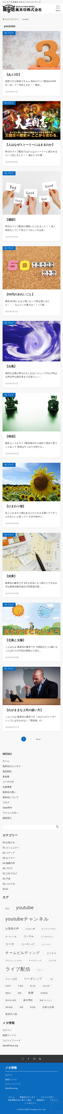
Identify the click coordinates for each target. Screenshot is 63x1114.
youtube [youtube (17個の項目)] (25, 907)
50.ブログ (8, 868)
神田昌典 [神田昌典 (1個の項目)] (9, 1007)
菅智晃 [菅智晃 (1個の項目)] (32, 1007)
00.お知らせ (9, 842)
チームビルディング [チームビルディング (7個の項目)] (22, 953)
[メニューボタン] (58, 8)
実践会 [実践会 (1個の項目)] (8, 993)
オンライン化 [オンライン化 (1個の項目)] (11, 937)
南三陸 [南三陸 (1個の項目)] (32, 986)
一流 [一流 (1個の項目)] (51, 979)
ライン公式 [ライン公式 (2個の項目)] (11, 979)
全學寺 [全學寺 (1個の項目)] (8, 986)
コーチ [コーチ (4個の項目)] (9, 944)
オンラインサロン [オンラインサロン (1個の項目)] (49, 929)
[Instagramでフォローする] (34, 1059)
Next (38, 739)
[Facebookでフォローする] (28, 1059)
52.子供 (6, 878)
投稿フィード (9, 1035)
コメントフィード (12, 1040)
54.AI (5, 889)
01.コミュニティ (11, 847)
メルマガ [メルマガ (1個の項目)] (52, 960)
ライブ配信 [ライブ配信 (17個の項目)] (17, 969)
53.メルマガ (9, 884)
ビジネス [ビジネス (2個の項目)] (51, 953)
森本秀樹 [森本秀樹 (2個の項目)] (28, 1000)
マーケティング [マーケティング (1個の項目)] (35, 960)
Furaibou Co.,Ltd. (38, 1109)
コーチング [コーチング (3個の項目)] (28, 944)
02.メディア (9, 852)
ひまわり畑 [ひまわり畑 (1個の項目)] (30, 929)
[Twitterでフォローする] (23, 1059)
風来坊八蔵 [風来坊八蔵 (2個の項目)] (11, 1014)
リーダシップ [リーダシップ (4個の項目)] (33, 978)
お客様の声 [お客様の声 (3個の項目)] (12, 928)
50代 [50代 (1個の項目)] (7, 909)
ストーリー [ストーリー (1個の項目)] (46, 944)
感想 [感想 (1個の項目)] (19, 993)
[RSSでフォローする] (40, 1059)
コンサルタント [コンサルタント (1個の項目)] (47, 937)
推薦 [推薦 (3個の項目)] (31, 992)
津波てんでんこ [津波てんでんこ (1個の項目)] (46, 1000)
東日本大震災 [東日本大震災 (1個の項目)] (11, 1000)
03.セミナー (9, 858)
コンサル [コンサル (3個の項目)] (28, 936)
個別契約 (7, 771)
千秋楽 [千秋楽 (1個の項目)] (20, 986)
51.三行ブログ (10, 873)
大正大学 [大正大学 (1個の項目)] (46, 986)
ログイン (7, 1030)
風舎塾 (6, 776)
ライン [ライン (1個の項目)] (40, 970)
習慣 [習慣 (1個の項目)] (21, 1007)
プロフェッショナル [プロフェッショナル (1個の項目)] (13, 960)
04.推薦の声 (9, 863)
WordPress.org (10, 1045)
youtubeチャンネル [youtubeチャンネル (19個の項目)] (27, 919)
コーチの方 (8, 781)
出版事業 (7, 787)
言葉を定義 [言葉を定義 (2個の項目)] (48, 1007)
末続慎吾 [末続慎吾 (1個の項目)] (44, 993)
